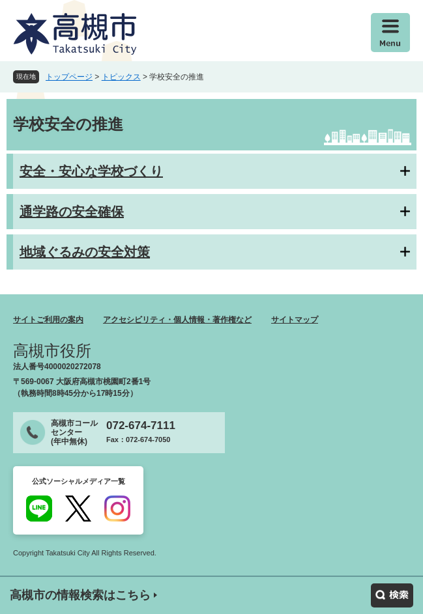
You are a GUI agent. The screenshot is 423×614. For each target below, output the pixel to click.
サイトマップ (294, 319)
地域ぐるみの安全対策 (85, 252)
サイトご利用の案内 (48, 319)
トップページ (69, 76)
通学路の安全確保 (72, 211)
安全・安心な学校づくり (91, 171)
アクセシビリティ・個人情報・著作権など (177, 319)
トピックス (121, 76)
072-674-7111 (140, 425)
